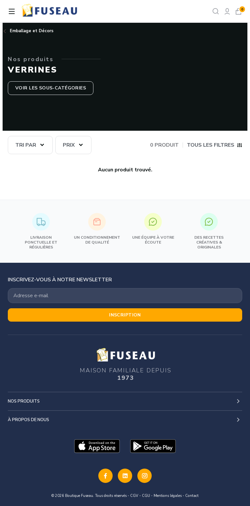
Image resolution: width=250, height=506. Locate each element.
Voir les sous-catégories (50, 88)
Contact (192, 495)
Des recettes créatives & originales (209, 231)
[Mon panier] (238, 11)
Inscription (125, 315)
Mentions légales (168, 495)
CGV (134, 495)
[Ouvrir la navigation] (12, 11)
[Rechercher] (215, 11)
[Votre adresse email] (125, 295)
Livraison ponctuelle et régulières (41, 231)
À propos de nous (28, 420)
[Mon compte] (227, 11)
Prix (69, 145)
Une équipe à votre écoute (153, 229)
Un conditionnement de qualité (97, 229)
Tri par (25, 145)
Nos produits (24, 401)
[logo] (50, 11)
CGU (146, 495)
